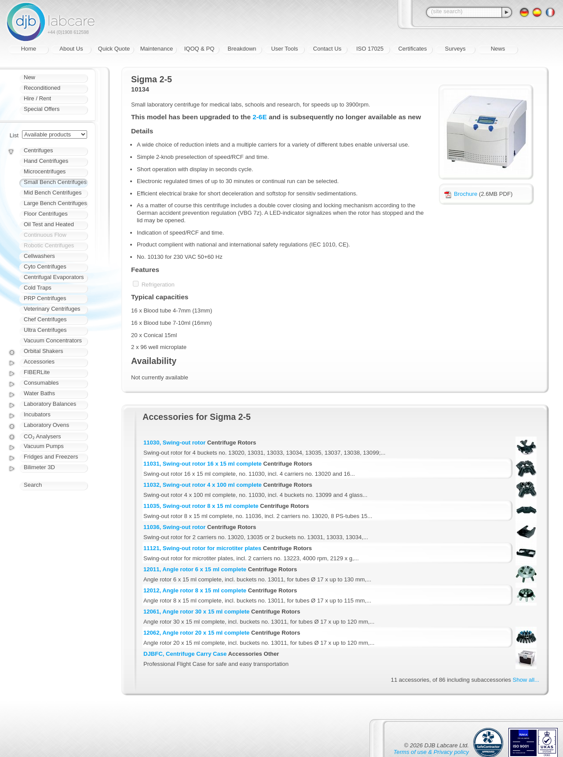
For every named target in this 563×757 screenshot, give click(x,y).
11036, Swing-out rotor (174, 527)
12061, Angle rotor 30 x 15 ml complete (196, 611)
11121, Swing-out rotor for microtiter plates (202, 548)
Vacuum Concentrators (53, 340)
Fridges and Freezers (51, 456)
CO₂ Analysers (42, 436)
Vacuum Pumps (44, 446)
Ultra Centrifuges (45, 330)
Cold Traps (37, 287)
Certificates (412, 48)
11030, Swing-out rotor (174, 442)
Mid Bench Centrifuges (53, 192)
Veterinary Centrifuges (52, 308)
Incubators (37, 414)
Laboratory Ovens (46, 425)
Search (33, 484)
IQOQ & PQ (199, 48)
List (14, 135)
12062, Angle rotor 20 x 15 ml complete (196, 632)
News (498, 48)
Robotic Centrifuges (49, 245)
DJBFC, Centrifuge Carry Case (185, 653)
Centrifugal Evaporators (54, 277)
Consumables (41, 382)
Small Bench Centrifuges (55, 182)
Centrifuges (38, 150)
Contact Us (327, 48)
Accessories (39, 361)
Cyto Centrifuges (45, 266)
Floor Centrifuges (46, 213)
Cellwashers (39, 256)
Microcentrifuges (45, 171)
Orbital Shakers (43, 351)
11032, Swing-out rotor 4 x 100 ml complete (202, 484)
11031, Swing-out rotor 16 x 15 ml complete (202, 463)
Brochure (460, 194)
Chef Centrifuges (45, 319)
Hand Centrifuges (46, 161)
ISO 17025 (370, 48)
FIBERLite (37, 372)
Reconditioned (42, 88)
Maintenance (156, 48)
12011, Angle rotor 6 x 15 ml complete (194, 569)
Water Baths (39, 393)
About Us (71, 48)
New (29, 77)
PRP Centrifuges (45, 298)
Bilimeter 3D (39, 467)
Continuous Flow (45, 235)
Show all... (526, 679)
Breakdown (241, 48)
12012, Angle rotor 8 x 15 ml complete (194, 590)
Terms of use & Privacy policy (431, 752)
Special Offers (41, 109)
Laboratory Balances (50, 404)
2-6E (259, 117)
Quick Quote (114, 48)
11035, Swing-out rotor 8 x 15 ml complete (201, 506)
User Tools (284, 48)
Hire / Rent (37, 98)
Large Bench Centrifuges (55, 203)
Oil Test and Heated (49, 224)
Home (29, 48)
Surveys (455, 48)
